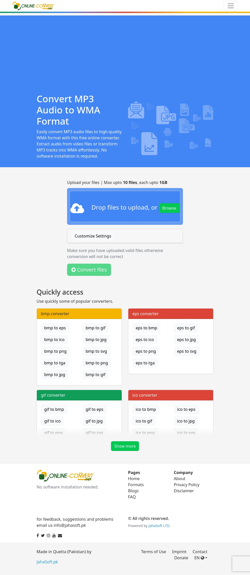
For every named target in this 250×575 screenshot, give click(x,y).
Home (134, 478)
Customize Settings (93, 236)
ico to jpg (186, 421)
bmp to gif (95, 328)
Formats (136, 484)
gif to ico (52, 421)
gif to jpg (94, 421)
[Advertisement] (125, 51)
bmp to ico (54, 339)
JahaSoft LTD (158, 525)
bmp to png (55, 351)
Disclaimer (184, 491)
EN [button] (199, 558)
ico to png (145, 432)
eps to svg (186, 351)
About (179, 478)
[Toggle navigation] (231, 6)
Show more (125, 446)
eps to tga (145, 363)
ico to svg (186, 432)
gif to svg (94, 432)
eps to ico (145, 339)
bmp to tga (54, 363)
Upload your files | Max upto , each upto (117, 182)
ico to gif (144, 421)
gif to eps (94, 409)
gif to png (53, 432)
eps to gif (186, 328)
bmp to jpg (96, 339)
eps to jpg (186, 339)
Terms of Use (153, 551)
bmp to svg (96, 351)
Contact (200, 551)
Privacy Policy (186, 484)
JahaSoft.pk (47, 562)
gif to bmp (54, 409)
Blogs (133, 491)
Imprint (179, 551)
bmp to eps (55, 328)
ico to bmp (146, 409)
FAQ (132, 497)
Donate (181, 558)
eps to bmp (146, 328)
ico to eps (186, 409)
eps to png (146, 351)
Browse (169, 208)
